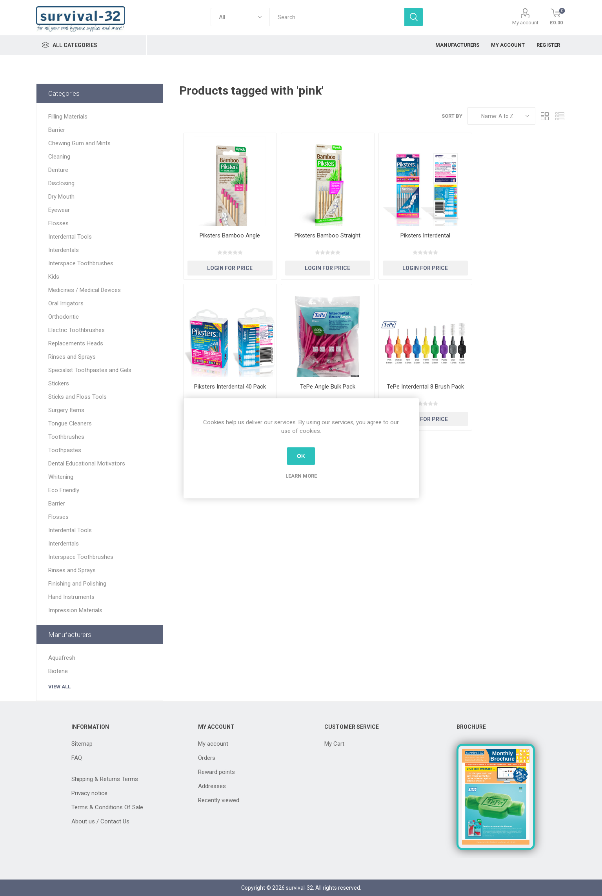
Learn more (301, 475)
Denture (58, 169)
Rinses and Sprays (72, 356)
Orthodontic (63, 316)
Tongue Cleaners (70, 423)
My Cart (334, 743)
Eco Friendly (63, 490)
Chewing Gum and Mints (79, 143)
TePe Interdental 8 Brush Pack (425, 386)
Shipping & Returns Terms (104, 779)
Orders (206, 757)
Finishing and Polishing (77, 583)
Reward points (216, 772)
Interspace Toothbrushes (80, 263)
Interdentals (63, 250)
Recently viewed (218, 800)
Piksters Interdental (425, 235)
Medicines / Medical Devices (84, 290)
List (560, 116)
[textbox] (336, 17)
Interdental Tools (70, 236)
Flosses (58, 223)
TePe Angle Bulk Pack (327, 386)
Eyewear (59, 210)
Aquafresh (61, 657)
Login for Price (230, 268)
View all (59, 687)
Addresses (212, 786)
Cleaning (59, 156)
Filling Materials (67, 116)
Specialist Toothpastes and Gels (89, 370)
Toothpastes (64, 450)
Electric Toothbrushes (76, 330)
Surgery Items (66, 410)
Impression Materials (75, 610)
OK (301, 456)
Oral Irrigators (66, 303)
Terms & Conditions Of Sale (107, 807)
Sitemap (82, 743)
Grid (545, 116)
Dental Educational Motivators (86, 463)
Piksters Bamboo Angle (230, 235)
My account (525, 23)
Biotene (58, 671)
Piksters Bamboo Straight (327, 235)
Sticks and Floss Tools (77, 396)
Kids (53, 276)
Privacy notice (89, 793)
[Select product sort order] (501, 116)
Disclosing (61, 183)
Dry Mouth (61, 196)
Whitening (60, 476)
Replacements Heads (75, 343)
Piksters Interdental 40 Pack (230, 386)
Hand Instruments (71, 596)
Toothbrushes (66, 436)
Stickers (58, 383)
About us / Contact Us (100, 821)
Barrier (56, 129)
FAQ (76, 757)
